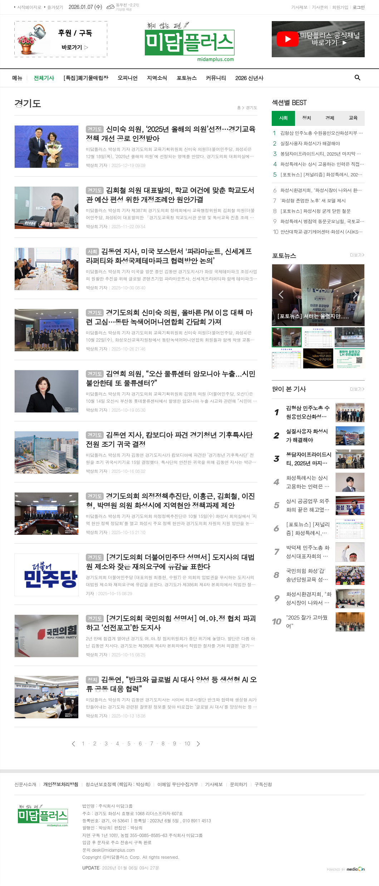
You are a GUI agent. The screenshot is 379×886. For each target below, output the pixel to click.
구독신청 (263, 785)
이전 (73, 744)
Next (355, 294)
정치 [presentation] (306, 117)
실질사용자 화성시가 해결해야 (310, 144)
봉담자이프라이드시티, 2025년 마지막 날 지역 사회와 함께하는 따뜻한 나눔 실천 (322, 154)
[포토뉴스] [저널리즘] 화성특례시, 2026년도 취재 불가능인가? (322, 175)
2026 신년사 (249, 78)
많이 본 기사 (288, 389)
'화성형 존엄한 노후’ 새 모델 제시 (313, 201)
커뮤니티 (216, 78)
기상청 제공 (124, 9)
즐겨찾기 (55, 7)
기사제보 (299, 7)
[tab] (283, 118)
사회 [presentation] (283, 117)
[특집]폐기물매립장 (85, 78)
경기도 (251, 107)
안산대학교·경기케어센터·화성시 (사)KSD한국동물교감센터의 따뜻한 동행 (322, 232)
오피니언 (127, 78)
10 (187, 743)
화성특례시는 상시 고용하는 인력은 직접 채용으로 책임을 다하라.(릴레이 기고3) (322, 164)
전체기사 (44, 78)
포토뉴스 (186, 78)
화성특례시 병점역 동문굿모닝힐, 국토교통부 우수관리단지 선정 (322, 222)
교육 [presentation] (353, 117)
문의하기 (238, 785)
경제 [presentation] (329, 117)
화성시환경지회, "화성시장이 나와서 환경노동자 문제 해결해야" (322, 190)
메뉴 (17, 78)
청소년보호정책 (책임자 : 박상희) (117, 785)
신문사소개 (25, 785)
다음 (198, 744)
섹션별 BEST (289, 102)
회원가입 (340, 7)
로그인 (359, 7)
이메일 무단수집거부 (177, 785)
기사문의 (320, 7)
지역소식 (157, 78)
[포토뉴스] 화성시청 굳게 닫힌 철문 (315, 211)
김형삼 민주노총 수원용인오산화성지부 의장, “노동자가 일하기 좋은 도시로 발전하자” (322, 133)
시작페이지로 (29, 7)
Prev (281, 294)
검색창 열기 (357, 78)
